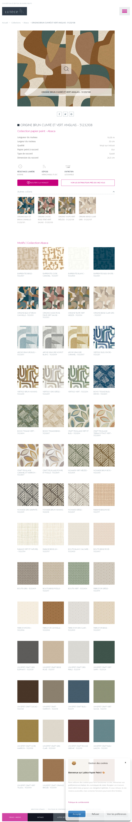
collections (16, 22)
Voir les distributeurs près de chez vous (88, 183)
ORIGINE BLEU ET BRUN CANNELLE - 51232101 (24, 219)
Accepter (77, 814)
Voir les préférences (116, 814)
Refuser (95, 814)
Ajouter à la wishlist (38, 182)
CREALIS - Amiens (15, 817)
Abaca (26, 22)
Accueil (5, 22)
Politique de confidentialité (78, 802)
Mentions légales (38, 809)
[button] (126, 763)
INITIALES (40, 817)
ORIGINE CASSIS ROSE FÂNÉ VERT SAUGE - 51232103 (45, 219)
